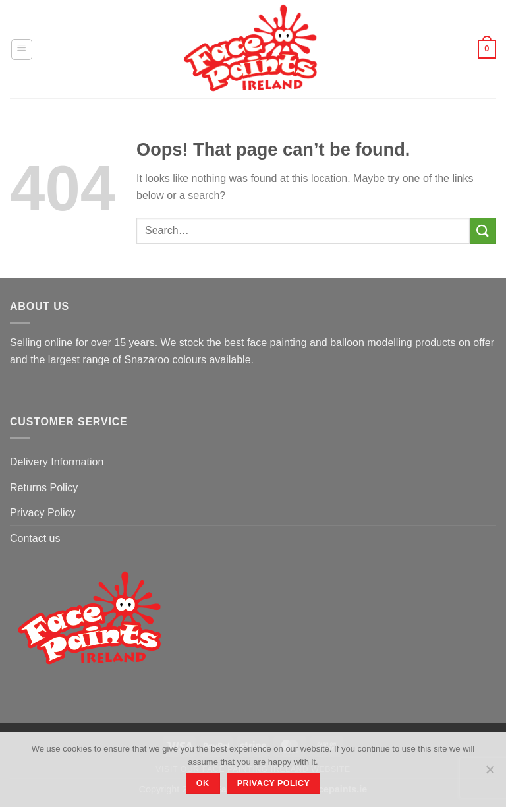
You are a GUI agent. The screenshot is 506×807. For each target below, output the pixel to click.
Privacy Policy (43, 512)
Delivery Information (56, 461)
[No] (489, 773)
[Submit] (483, 230)
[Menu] (21, 49)
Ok (203, 783)
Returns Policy (44, 487)
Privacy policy (273, 783)
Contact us (35, 538)
